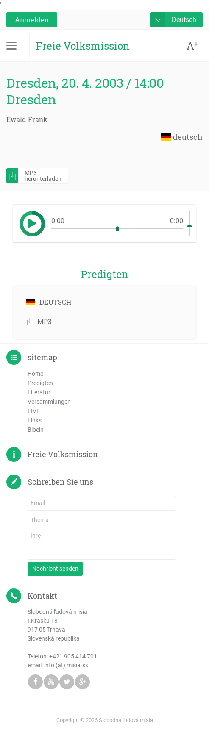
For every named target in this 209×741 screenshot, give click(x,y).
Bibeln (36, 429)
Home (35, 373)
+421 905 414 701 (73, 656)
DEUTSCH (48, 301)
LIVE (34, 411)
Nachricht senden (55, 568)
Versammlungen (49, 401)
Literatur (39, 392)
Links (35, 420)
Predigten (40, 383)
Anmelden (32, 19)
